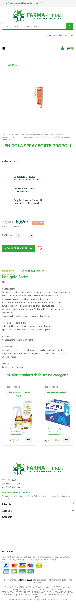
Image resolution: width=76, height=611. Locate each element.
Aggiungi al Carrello (18, 248)
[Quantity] (25, 235)
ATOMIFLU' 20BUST (57, 392)
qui (65, 599)
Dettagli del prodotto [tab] (33, 270)
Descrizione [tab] (8, 270)
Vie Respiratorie (13, 387)
